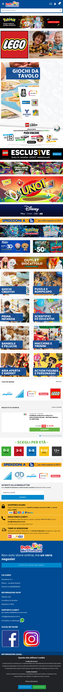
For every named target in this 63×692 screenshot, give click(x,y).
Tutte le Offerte (57, 407)
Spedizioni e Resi (7, 604)
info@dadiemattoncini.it (10, 616)
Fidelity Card (6, 597)
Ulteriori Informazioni (31, 681)
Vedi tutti (59, 381)
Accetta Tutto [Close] (39, 687)
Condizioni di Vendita (9, 600)
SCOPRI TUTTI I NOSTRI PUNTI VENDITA (31, 565)
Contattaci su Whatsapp (12, 620)
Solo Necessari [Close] (25, 687)
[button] (59, 4)
